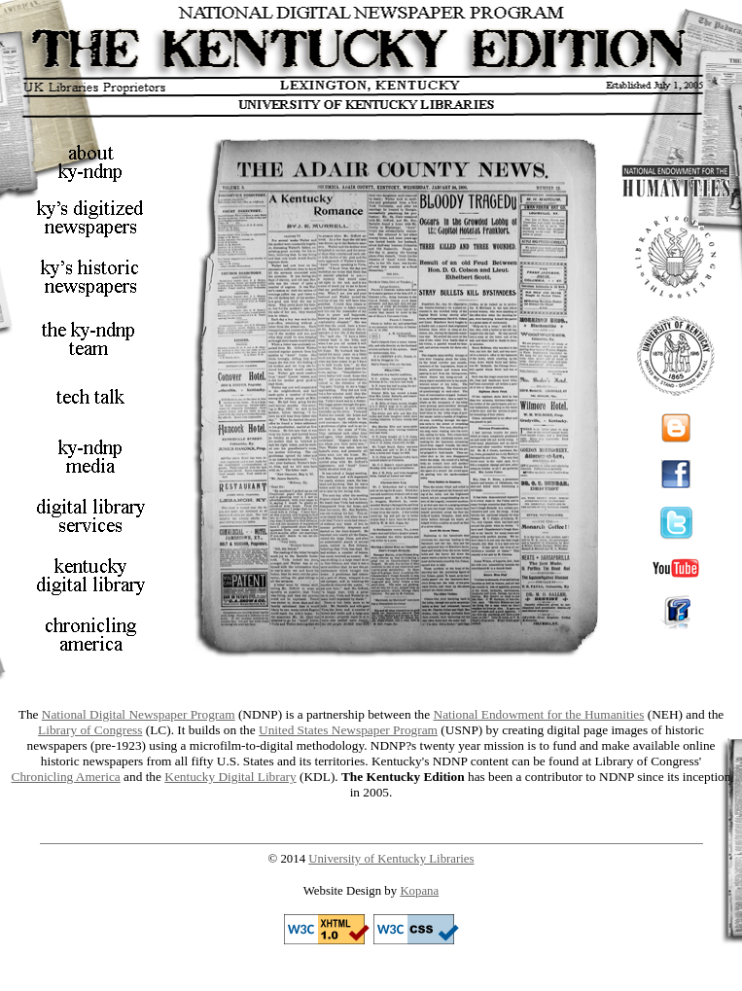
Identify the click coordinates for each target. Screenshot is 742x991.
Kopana (419, 891)
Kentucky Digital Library (230, 776)
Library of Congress (90, 730)
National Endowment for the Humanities (539, 714)
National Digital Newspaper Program (138, 714)
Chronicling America (66, 776)
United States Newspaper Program (348, 730)
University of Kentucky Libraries (391, 859)
